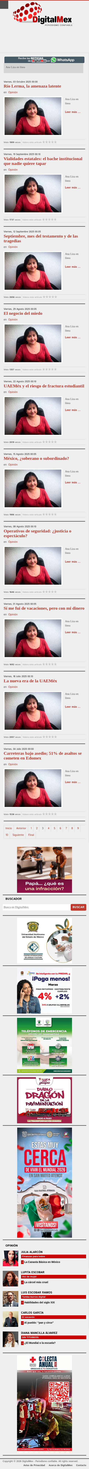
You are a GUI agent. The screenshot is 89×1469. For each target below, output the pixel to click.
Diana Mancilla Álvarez (39, 1333)
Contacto (81, 1465)
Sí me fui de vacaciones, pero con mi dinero (44, 608)
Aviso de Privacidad (34, 1465)
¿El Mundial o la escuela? (39, 1342)
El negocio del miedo (23, 313)
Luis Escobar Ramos (36, 1293)
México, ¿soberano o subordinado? (36, 458)
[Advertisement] (44, 40)
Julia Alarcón (32, 1252)
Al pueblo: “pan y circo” (39, 1322)
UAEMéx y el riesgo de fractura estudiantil (44, 386)
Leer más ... (73, 112)
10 (6, 835)
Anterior (21, 828)
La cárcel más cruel (36, 1282)
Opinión (13, 92)
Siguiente (18, 835)
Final (31, 835)
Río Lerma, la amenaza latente (32, 86)
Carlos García (32, 1313)
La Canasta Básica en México (42, 1262)
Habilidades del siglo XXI (39, 1302)
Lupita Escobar (32, 1272)
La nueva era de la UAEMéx (30, 680)
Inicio (8, 828)
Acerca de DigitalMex (60, 1465)
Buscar (78, 907)
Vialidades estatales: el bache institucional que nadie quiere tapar (43, 161)
